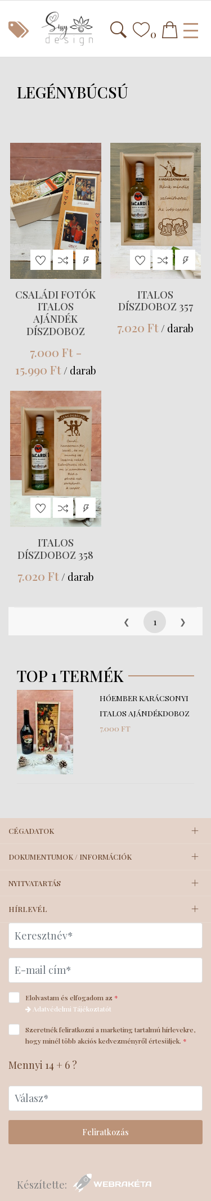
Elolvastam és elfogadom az (66, 1002)
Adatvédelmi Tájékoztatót (68, 1008)
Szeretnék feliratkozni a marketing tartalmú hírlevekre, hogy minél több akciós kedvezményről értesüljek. (101, 1034)
